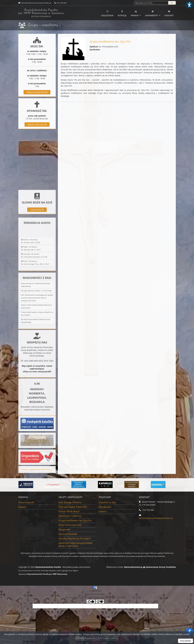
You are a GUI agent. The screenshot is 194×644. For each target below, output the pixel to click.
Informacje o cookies (107, 638)
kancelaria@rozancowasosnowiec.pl (36, 3)
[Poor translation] (99, 601)
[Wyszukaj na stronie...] (151, 3)
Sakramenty (152, 13)
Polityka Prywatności (86, 638)
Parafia (135, 13)
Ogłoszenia (107, 13)
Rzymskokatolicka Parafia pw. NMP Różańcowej (41, 13)
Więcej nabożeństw (37, 92)
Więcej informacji (37, 124)
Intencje (122, 13)
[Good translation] (90, 601)
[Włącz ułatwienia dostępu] (189, 4)
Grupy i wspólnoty (43, 25)
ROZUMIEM (185, 640)
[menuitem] (107, 13)
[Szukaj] (172, 3)
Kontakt (169, 13)
